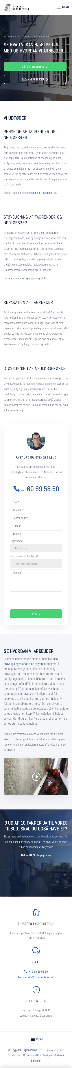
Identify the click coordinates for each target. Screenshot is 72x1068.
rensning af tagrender (40, 193)
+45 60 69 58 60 (38, 972)
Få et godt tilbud (33, 67)
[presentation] (38, 602)
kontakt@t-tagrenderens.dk (38, 977)
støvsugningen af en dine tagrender (25, 664)
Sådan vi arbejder (33, 79)
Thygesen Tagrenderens (24, 1050)
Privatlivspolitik (32, 1055)
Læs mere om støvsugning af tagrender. (25, 278)
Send (34, 614)
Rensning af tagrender (26, 131)
